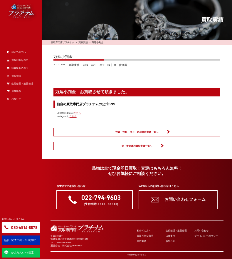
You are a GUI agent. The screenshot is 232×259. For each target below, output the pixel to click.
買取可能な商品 (145, 236)
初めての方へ (144, 230)
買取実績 (83, 42)
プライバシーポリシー (206, 236)
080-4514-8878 (64, 242)
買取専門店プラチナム (62, 42)
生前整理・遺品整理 (176, 230)
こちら (77, 113)
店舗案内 (170, 236)
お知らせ (170, 241)
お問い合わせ (201, 230)
